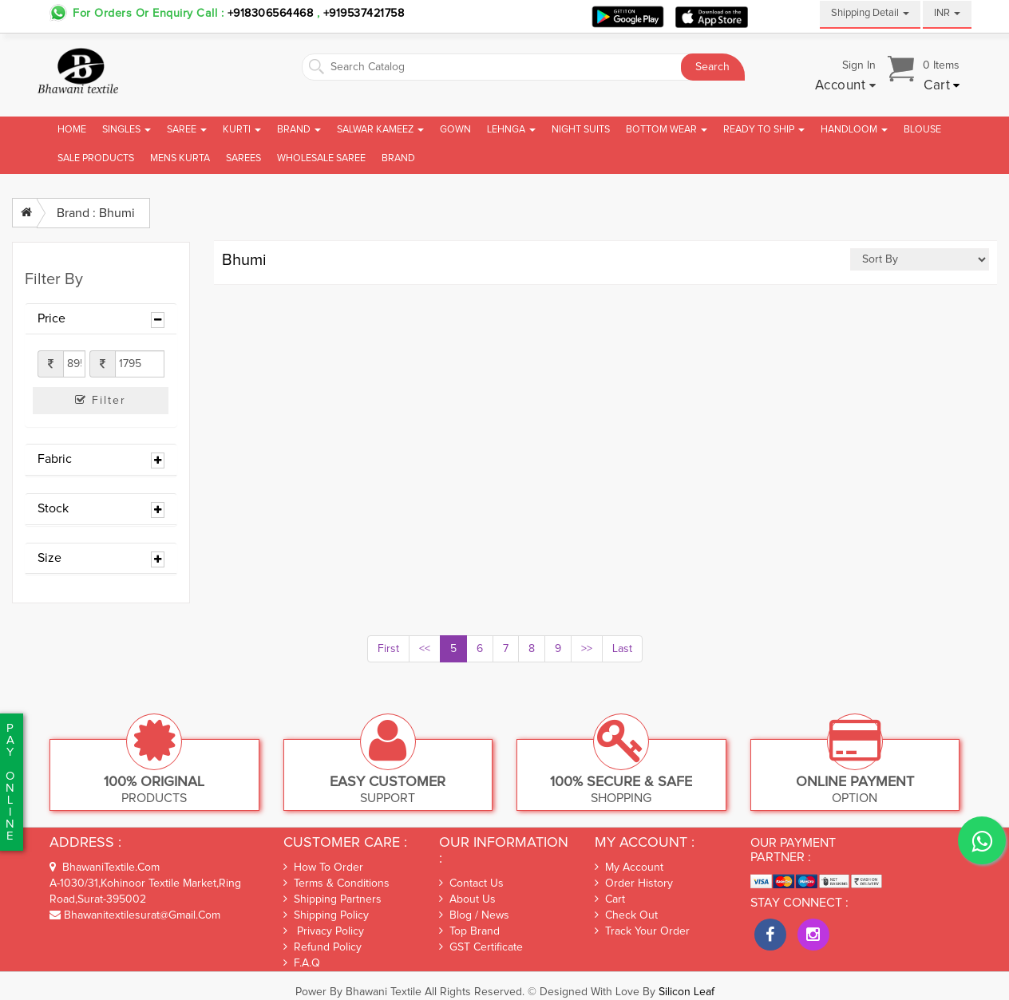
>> (586, 648)
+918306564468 (271, 13)
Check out (626, 915)
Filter (100, 400)
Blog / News (474, 915)
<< (424, 648)
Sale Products (95, 158)
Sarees (243, 158)
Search (712, 67)
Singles (126, 130)
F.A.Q (301, 963)
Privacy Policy (323, 931)
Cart (610, 899)
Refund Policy (322, 947)
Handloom (854, 130)
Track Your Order (642, 931)
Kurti (242, 130)
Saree (187, 130)
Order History (634, 883)
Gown (455, 130)
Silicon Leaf (686, 992)
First (388, 648)
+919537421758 (361, 13)
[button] (845, 86)
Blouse (922, 130)
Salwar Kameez (380, 130)
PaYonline (10, 782)
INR (947, 13)
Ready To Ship (764, 130)
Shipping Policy (326, 915)
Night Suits (581, 130)
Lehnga (511, 130)
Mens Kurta (180, 158)
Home (71, 130)
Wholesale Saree (321, 158)
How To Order (323, 867)
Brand (299, 130)
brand (398, 158)
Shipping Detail (870, 13)
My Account (629, 867)
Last (622, 648)
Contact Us (471, 883)
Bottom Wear (666, 130)
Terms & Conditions (336, 883)
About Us (467, 899)
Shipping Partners (332, 899)
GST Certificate (481, 947)
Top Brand (469, 931)
